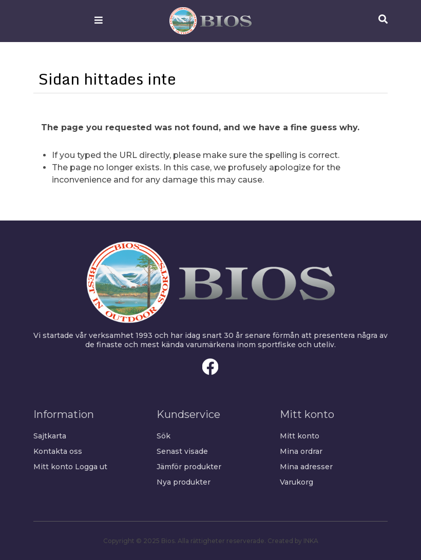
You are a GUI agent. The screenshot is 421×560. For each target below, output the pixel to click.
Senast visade (182, 451)
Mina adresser (306, 466)
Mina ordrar (301, 451)
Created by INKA (292, 541)
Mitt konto (53, 466)
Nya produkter (183, 482)
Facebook (210, 366)
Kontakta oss (57, 451)
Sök (163, 436)
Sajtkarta (49, 436)
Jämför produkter (189, 466)
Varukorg (296, 482)
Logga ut (91, 466)
